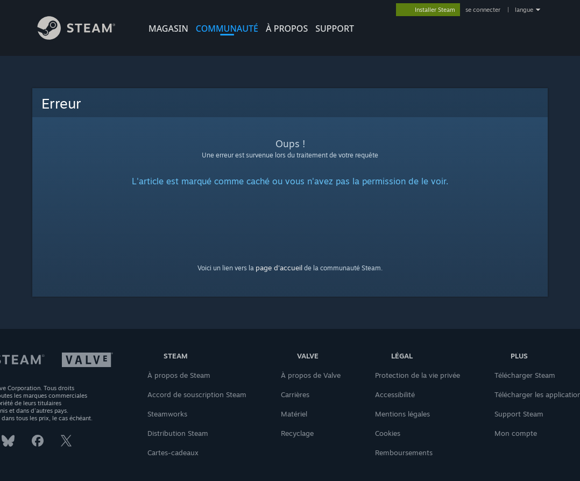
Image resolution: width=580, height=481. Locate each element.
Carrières (295, 394)
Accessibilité (395, 394)
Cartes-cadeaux (173, 452)
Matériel (294, 414)
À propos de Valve (311, 375)
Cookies (387, 433)
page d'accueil (279, 267)
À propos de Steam (178, 375)
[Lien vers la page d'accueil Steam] (84, 36)
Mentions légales (402, 414)
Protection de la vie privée (417, 375)
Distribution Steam (177, 433)
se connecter (483, 9)
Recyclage (297, 433)
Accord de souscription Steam (196, 394)
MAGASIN (168, 28)
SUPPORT (334, 28)
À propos (287, 28)
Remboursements (404, 452)
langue (524, 9)
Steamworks (167, 414)
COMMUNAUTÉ (227, 28)
